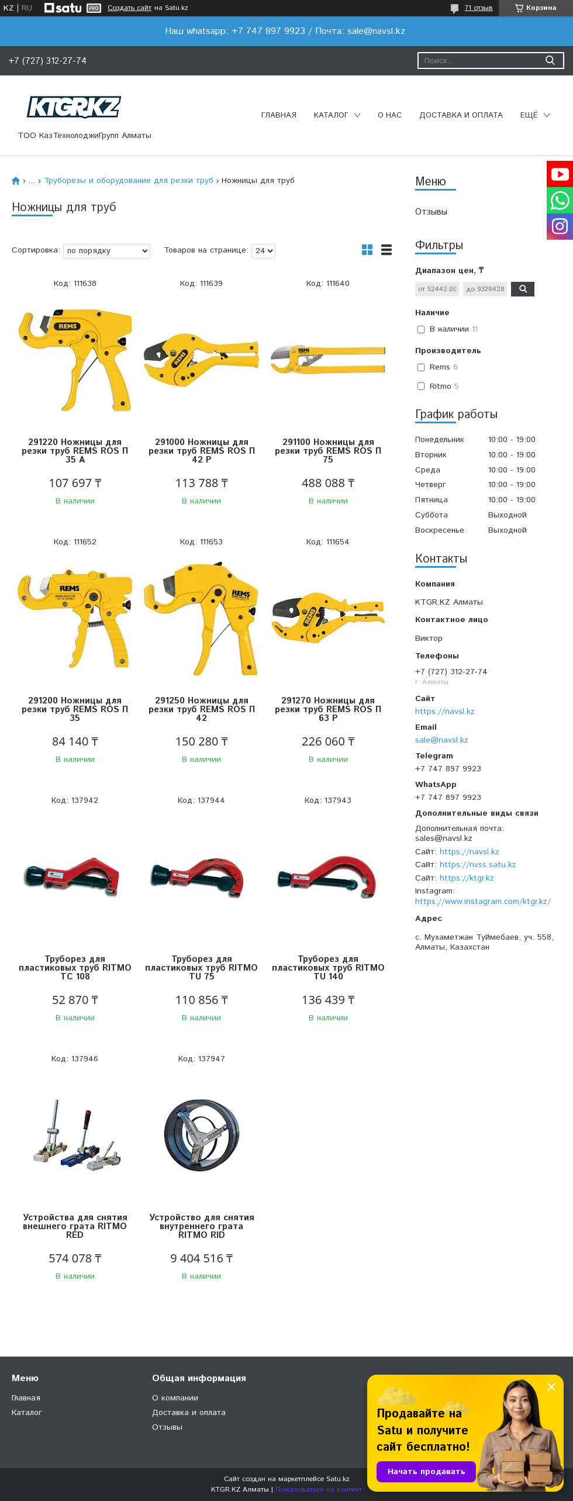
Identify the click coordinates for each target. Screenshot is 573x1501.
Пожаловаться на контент (318, 1490)
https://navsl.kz (445, 711)
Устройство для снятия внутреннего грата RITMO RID (201, 1226)
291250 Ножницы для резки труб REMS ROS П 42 (202, 709)
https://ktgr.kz (467, 878)
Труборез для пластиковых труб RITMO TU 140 (328, 968)
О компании (175, 1398)
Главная (278, 115)
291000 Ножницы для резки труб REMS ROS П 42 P (202, 451)
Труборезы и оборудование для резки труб (128, 181)
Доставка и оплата (461, 115)
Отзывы (431, 212)
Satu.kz (338, 1479)
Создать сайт (129, 8)
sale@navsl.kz (441, 740)
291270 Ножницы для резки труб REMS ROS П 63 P (328, 709)
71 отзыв (479, 8)
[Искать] (550, 60)
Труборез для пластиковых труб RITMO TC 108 (75, 968)
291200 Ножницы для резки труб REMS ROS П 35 (75, 709)
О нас (390, 115)
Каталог (331, 115)
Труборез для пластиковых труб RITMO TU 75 (201, 968)
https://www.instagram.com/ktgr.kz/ (483, 901)
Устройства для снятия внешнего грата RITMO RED (75, 1226)
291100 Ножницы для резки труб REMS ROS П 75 (328, 451)
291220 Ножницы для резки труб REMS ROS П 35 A (75, 451)
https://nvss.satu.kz (478, 865)
